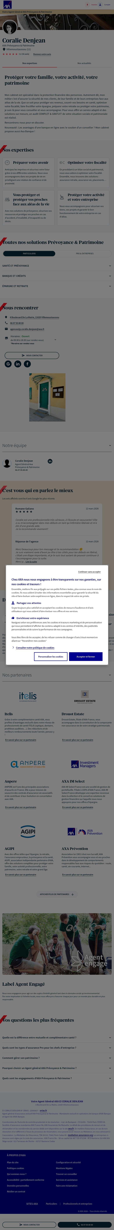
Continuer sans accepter (89, 571)
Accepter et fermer (86, 656)
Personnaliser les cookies (50, 656)
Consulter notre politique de (35, 647)
